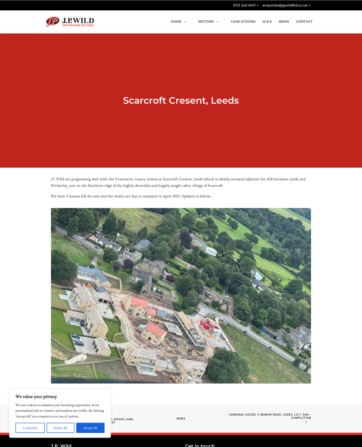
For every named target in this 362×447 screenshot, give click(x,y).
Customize (30, 428)
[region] (60, 413)
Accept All (90, 428)
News (181, 400)
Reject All (60, 428)
